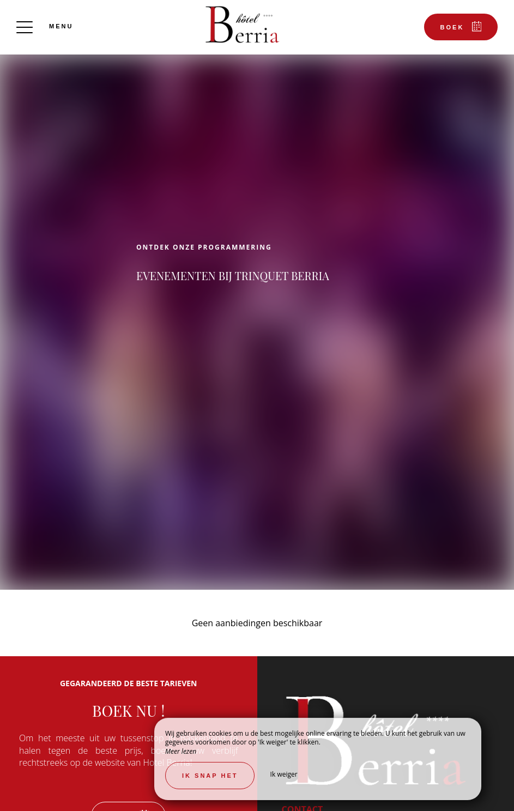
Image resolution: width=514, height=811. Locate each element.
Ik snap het (210, 775)
